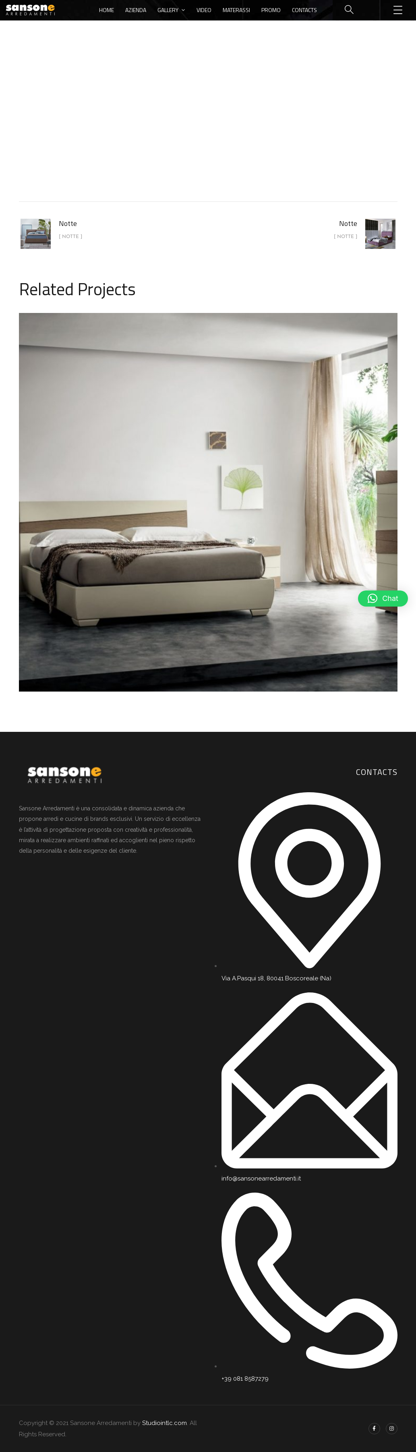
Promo (271, 10)
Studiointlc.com (164, 1423)
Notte (228, 134)
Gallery (167, 10)
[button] (383, 598)
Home (106, 10)
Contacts (304, 10)
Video (204, 10)
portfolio (192, 134)
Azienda (135, 10)
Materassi (236, 10)
